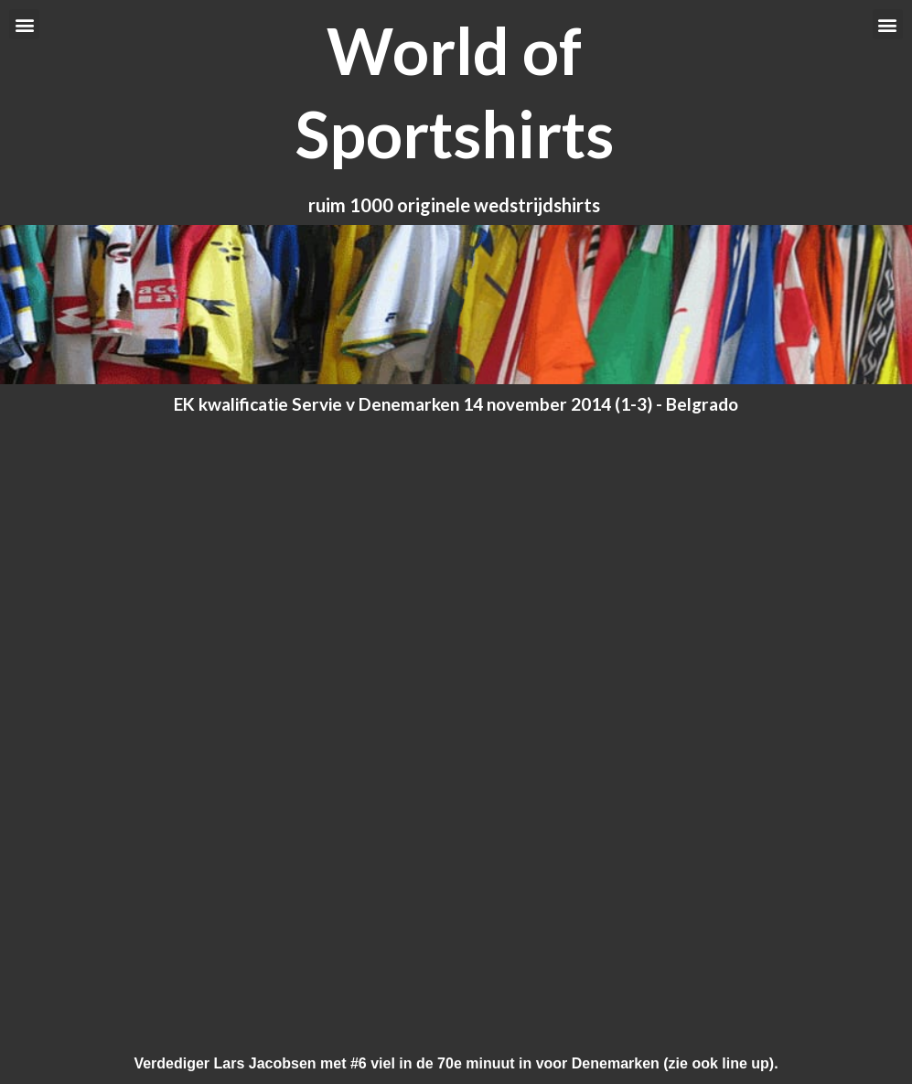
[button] (24, 24)
